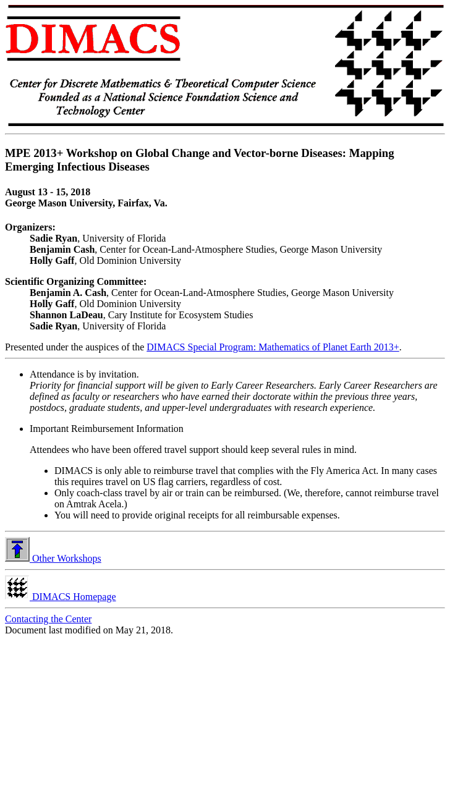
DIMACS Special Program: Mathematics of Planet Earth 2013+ (272, 347)
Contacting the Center (48, 619)
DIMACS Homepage (60, 596)
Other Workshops (53, 558)
